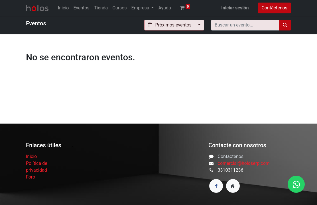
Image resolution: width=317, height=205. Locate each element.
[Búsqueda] (285, 25)
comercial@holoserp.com (244, 163)
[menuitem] (63, 8)
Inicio (31, 156)
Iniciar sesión (235, 8)
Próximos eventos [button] (170, 25)
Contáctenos (274, 8)
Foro (30, 177)
